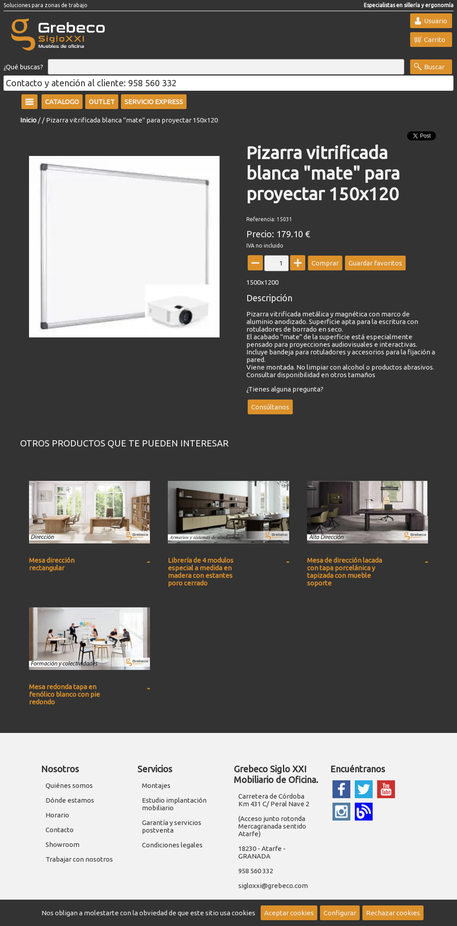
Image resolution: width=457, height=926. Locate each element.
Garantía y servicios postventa (171, 826)
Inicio (28, 120)
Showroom (62, 844)
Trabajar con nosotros (79, 859)
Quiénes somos (69, 785)
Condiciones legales (172, 845)
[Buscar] (226, 67)
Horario (57, 815)
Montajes (156, 785)
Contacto (60, 829)
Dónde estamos (70, 800)
